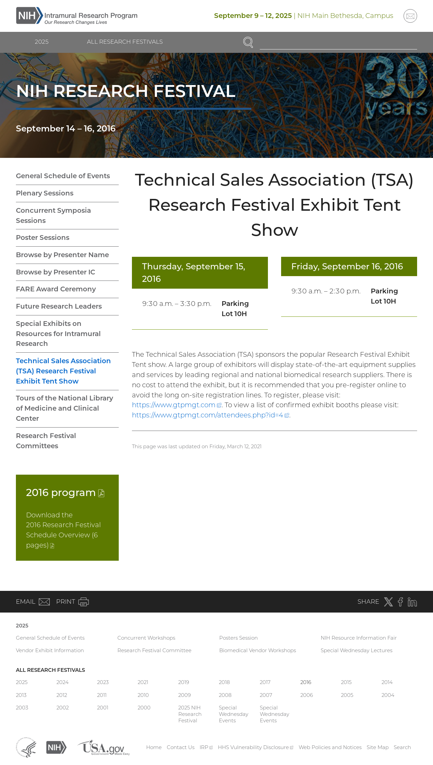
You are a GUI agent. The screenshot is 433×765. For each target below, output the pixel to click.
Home (154, 747)
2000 (144, 707)
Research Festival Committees (46, 441)
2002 (62, 707)
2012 (61, 695)
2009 (184, 695)
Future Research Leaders (59, 306)
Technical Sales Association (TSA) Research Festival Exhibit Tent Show (63, 371)
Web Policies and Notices (330, 747)
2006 (306, 695)
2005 (347, 695)
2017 (265, 682)
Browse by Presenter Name (62, 255)
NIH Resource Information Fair (359, 638)
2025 (41, 41)
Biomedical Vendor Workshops (257, 650)
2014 (387, 682)
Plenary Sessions (44, 193)
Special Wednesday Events (233, 714)
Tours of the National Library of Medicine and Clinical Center (64, 408)
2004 (388, 695)
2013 (21, 695)
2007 (266, 695)
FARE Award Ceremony (56, 289)
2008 (225, 695)
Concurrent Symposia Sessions (53, 215)
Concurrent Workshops (146, 638)
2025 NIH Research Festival (190, 714)
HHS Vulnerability (256, 747)
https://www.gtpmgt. (177, 405)
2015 (346, 682)
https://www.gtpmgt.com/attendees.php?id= (210, 415)
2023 (103, 682)
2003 (22, 707)
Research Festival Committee (154, 650)
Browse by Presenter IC (55, 272)
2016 (65, 492)
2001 (102, 707)
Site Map (378, 747)
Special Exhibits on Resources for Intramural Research (58, 333)
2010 (143, 695)
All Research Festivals (125, 41)
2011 (102, 695)
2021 (143, 682)
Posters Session (238, 638)
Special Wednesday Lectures (356, 650)
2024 (62, 682)
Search (402, 747)
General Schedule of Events (63, 176)
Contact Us (181, 747)
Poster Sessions (42, 237)
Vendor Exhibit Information (50, 650)
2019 (183, 682)
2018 (224, 682)
